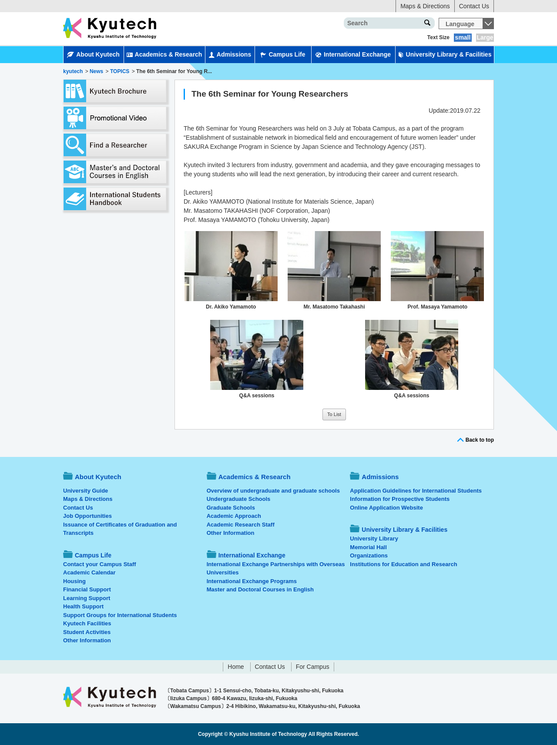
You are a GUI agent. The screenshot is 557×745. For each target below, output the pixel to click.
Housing (74, 581)
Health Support (83, 606)
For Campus (312, 666)
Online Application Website (386, 507)
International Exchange (353, 54)
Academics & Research (164, 54)
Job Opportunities (87, 516)
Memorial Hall (368, 547)
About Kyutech (93, 54)
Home (236, 666)
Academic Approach (234, 516)
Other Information (87, 640)
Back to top (480, 440)
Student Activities (87, 632)
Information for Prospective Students (400, 499)
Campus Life (282, 54)
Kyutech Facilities (87, 623)
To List (334, 414)
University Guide (85, 490)
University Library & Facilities (445, 54)
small (463, 37)
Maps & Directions (425, 6)
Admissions (229, 54)
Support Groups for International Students (120, 615)
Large (484, 37)
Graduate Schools (231, 507)
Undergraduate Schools (239, 499)
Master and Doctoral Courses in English (260, 589)
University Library (374, 538)
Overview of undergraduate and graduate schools (273, 490)
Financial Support (87, 589)
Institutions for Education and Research (403, 564)
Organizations (369, 555)
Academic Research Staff (241, 524)
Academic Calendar (89, 572)
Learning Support (86, 598)
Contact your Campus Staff (99, 564)
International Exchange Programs (252, 581)
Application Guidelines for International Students (416, 490)
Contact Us (474, 6)
